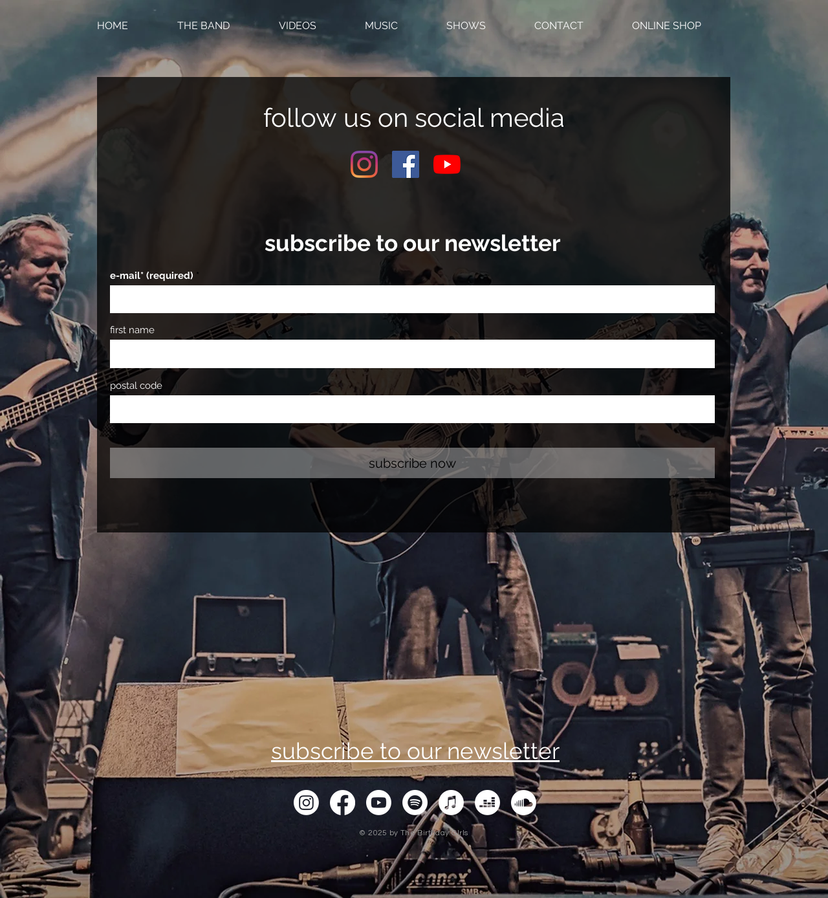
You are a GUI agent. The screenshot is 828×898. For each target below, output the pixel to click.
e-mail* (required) (151, 276)
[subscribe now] (412, 463)
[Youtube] (447, 164)
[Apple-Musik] (451, 802)
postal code (136, 386)
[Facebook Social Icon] (405, 164)
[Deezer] (487, 802)
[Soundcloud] (523, 802)
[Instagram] (364, 164)
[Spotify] (415, 802)
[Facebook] (342, 802)
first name (132, 330)
